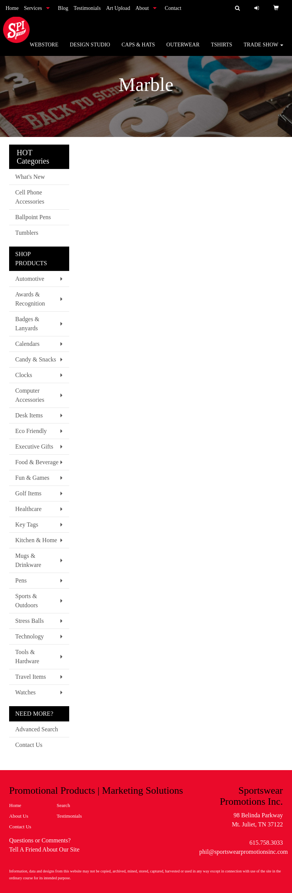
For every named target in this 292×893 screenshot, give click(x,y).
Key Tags (26, 524)
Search (63, 805)
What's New (30, 177)
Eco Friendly (31, 431)
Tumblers (26, 232)
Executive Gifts (34, 446)
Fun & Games (32, 477)
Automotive (29, 278)
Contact (173, 8)
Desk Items (29, 415)
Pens (21, 580)
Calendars (27, 344)
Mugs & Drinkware (28, 560)
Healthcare (28, 509)
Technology (29, 636)
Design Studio (90, 49)
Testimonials (87, 8)
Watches (25, 692)
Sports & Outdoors (26, 600)
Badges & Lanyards (27, 323)
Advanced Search (36, 729)
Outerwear (183, 49)
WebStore (44, 49)
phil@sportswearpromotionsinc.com (243, 851)
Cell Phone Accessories (29, 197)
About (142, 8)
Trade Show (264, 49)
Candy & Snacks (35, 359)
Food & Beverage (37, 462)
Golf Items (28, 493)
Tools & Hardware (27, 656)
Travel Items (30, 676)
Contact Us (29, 745)
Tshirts (221, 49)
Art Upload (118, 8)
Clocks (23, 375)
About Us (18, 816)
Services (33, 8)
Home (12, 8)
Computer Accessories (29, 395)
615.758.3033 (266, 842)
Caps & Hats (138, 49)
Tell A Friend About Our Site (44, 849)
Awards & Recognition (30, 299)
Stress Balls (29, 621)
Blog (63, 8)
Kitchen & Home (36, 540)
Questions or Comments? (40, 840)
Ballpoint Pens (33, 217)
